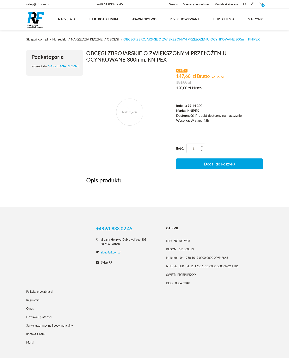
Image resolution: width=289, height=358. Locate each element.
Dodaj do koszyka (219, 163)
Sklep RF (104, 262)
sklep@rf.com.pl (111, 252)
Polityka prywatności (39, 291)
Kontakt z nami (35, 334)
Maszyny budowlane (196, 4)
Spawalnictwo (143, 19)
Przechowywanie (185, 19)
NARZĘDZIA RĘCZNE (63, 66)
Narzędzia (66, 19)
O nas (30, 308)
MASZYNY (255, 19)
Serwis (173, 4)
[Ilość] (195, 148)
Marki (29, 342)
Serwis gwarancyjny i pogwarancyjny (49, 325)
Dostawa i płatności (38, 317)
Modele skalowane (226, 4)
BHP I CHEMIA (223, 19)
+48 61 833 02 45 (110, 4)
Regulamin (32, 300)
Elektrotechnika (103, 19)
